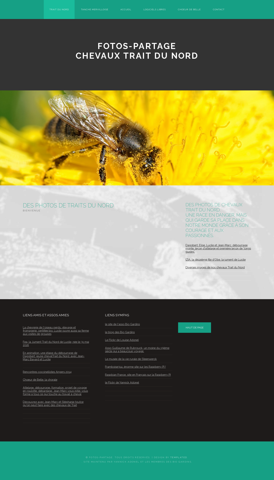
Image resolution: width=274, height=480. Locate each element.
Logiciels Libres (154, 9)
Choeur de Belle (189, 9)
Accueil (125, 9)
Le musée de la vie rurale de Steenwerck (131, 359)
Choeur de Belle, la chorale (40, 379)
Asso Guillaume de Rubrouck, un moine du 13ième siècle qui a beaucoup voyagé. (137, 349)
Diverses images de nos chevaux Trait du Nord (215, 267)
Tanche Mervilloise (94, 9)
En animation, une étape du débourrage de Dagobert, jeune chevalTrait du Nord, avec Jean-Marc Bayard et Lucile (53, 356)
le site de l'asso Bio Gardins (122, 324)
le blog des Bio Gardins (120, 332)
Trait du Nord (59, 9)
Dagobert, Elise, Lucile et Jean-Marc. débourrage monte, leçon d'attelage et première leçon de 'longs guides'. (218, 248)
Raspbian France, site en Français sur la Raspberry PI (138, 374)
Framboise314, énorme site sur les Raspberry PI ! (135, 366)
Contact (219, 9)
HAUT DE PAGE (195, 327)
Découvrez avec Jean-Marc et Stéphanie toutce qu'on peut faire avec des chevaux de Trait (53, 403)
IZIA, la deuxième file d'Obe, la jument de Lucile (216, 259)
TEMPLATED (178, 457)
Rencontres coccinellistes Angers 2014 (47, 371)
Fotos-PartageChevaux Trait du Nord (137, 51)
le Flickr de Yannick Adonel (122, 382)
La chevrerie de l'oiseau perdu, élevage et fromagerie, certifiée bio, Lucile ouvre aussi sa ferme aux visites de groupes (56, 330)
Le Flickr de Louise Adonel (122, 340)
